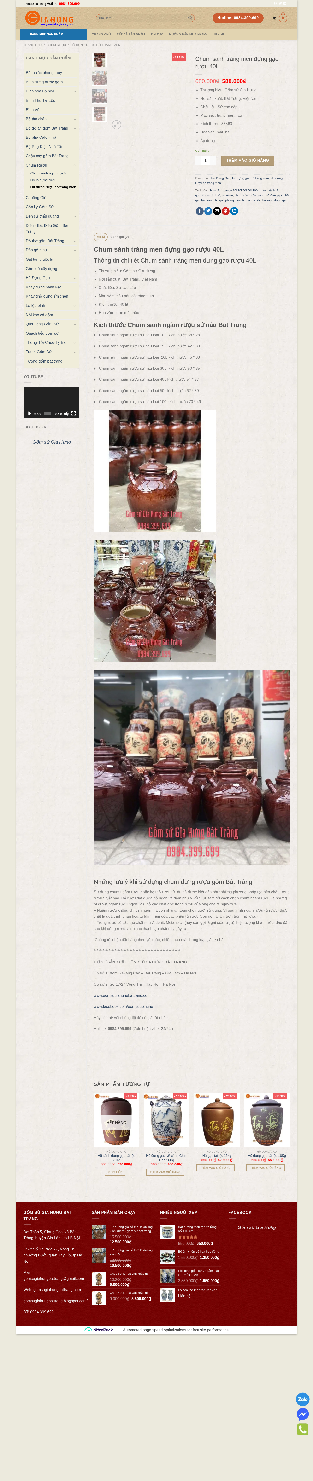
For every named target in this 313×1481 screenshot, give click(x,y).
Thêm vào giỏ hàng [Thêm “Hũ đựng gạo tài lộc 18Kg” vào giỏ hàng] (265, 1314)
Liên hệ (219, 34)
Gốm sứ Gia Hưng (52, 441)
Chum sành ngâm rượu (48, 173)
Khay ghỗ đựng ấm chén (47, 296)
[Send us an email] (284, 3)
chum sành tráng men (249, 195)
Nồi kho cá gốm (39, 315)
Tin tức (157, 34)
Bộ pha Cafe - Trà (41, 137)
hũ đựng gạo (274, 195)
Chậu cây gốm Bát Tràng (47, 156)
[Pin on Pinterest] (226, 211)
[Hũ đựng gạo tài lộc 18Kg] (267, 1267)
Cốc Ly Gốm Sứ (40, 207)
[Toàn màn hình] (73, 413)
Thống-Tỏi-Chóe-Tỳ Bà (46, 342)
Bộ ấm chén (36, 119)
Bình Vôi (33, 110)
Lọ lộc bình (35, 306)
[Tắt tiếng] (66, 413)
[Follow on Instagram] (275, 3)
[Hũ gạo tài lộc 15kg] (217, 1267)
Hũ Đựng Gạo (38, 278)
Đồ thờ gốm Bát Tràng (45, 241)
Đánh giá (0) (119, 237)
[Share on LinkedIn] (234, 211)
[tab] (101, 237)
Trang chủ (33, 45)
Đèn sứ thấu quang (42, 216)
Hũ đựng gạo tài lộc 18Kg (267, 1302)
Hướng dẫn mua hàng (188, 34)
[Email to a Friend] (217, 211)
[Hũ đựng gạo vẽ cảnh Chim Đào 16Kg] (166, 1267)
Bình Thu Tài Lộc (40, 100)
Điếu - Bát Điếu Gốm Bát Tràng (47, 229)
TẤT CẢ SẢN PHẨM (131, 34)
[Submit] (190, 18)
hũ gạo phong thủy (228, 200)
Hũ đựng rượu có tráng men (95, 45)
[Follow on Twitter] (280, 3)
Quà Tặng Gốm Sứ (42, 324)
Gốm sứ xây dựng (41, 269)
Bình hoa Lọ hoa (40, 91)
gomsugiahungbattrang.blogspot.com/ (56, 1448)
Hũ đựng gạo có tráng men (250, 178)
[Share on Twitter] (208, 211)
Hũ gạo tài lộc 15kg (216, 1302)
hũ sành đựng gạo (274, 200)
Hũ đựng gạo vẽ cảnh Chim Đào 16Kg (166, 1305)
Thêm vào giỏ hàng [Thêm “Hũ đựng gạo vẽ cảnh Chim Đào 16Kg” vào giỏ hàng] (165, 1319)
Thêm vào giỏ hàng (247, 160)
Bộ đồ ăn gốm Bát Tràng (47, 128)
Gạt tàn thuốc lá (39, 259)
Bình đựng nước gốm (44, 82)
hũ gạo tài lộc (251, 200)
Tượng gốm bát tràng (44, 361)
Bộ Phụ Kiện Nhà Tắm (45, 147)
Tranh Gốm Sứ (39, 352)
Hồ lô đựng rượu (43, 180)
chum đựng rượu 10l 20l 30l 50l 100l (233, 190)
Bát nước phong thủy (44, 73)
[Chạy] (29, 413)
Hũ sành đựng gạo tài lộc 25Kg (116, 1305)
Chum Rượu (56, 45)
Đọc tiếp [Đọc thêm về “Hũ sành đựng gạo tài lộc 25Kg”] (115, 1319)
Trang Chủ (101, 34)
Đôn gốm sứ (36, 250)
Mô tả (101, 237)
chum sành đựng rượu (217, 195)
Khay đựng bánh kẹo (44, 287)
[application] (51, 402)
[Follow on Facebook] (271, 3)
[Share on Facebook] (200, 211)
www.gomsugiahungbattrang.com (122, 1142)
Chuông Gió (36, 198)
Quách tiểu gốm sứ (42, 333)
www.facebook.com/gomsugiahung (123, 1153)
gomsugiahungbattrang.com (57, 1437)
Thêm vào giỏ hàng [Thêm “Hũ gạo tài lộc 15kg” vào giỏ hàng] (215, 1314)
